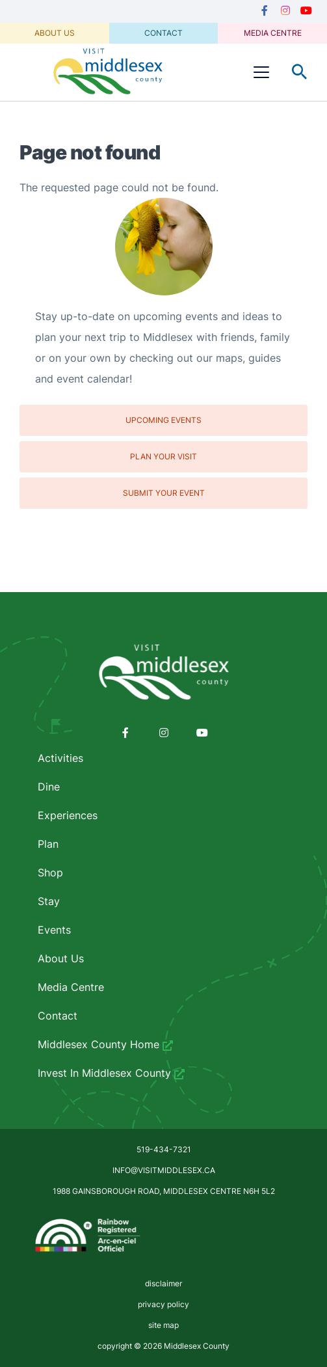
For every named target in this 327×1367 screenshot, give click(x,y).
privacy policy (163, 1304)
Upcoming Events (163, 420)
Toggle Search (299, 72)
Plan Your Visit (163, 456)
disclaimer (163, 1283)
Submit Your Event (164, 493)
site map (163, 1325)
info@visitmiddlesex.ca (163, 1170)
